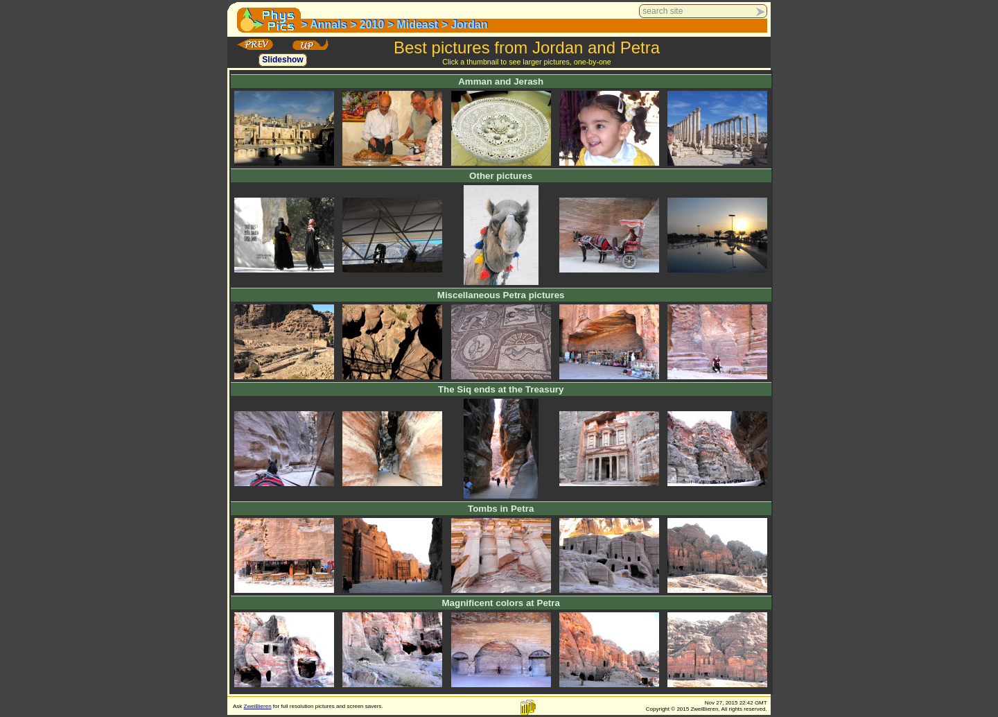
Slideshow (282, 60)
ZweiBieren (258, 706)
